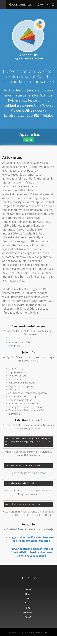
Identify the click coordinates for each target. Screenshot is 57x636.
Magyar (43, 4)
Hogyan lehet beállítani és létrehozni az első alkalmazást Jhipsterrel (31, 539)
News (28, 598)
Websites (27, 612)
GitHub (28, 139)
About (28, 616)
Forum (27, 603)
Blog (28, 607)
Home (28, 589)
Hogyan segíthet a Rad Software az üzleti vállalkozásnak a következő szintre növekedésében (31, 552)
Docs (27, 593)
